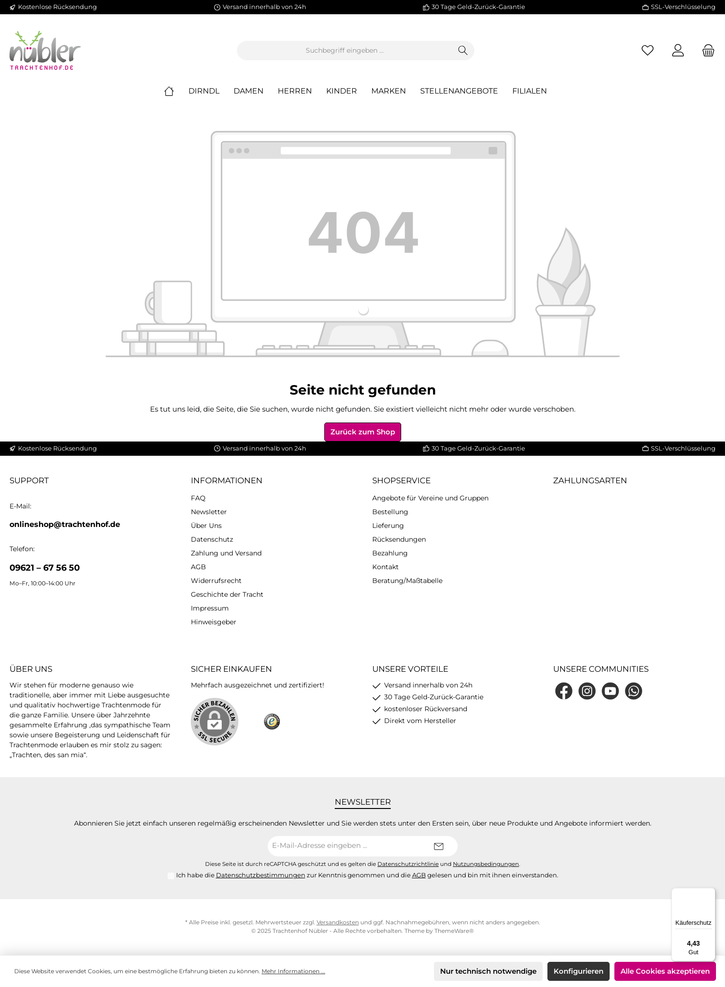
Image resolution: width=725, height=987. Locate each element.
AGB (198, 568)
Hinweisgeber (213, 623)
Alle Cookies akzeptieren (665, 971)
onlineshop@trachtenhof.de (64, 525)
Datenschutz (212, 540)
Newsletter (209, 513)
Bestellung (390, 513)
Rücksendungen (399, 540)
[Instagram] (587, 692)
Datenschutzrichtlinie (408, 865)
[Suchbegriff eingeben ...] (344, 51)
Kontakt (385, 568)
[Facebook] (563, 692)
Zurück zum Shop (362, 432)
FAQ (198, 499)
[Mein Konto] (678, 51)
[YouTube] (610, 692)
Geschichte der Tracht (227, 596)
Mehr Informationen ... (293, 971)
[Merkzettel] (647, 51)
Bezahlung (390, 554)
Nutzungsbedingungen (486, 865)
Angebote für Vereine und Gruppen (430, 499)
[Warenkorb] (706, 51)
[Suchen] (463, 51)
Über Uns (206, 527)
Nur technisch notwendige (488, 971)
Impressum (210, 609)
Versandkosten (338, 923)
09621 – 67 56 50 (44, 569)
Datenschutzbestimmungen (260, 876)
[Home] (176, 92)
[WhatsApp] (633, 692)
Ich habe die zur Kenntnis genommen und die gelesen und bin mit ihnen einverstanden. (367, 876)
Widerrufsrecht (216, 582)
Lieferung (388, 527)
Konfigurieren (578, 971)
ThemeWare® (454, 931)
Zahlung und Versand (226, 554)
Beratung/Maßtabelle (407, 582)
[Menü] (710, 893)
